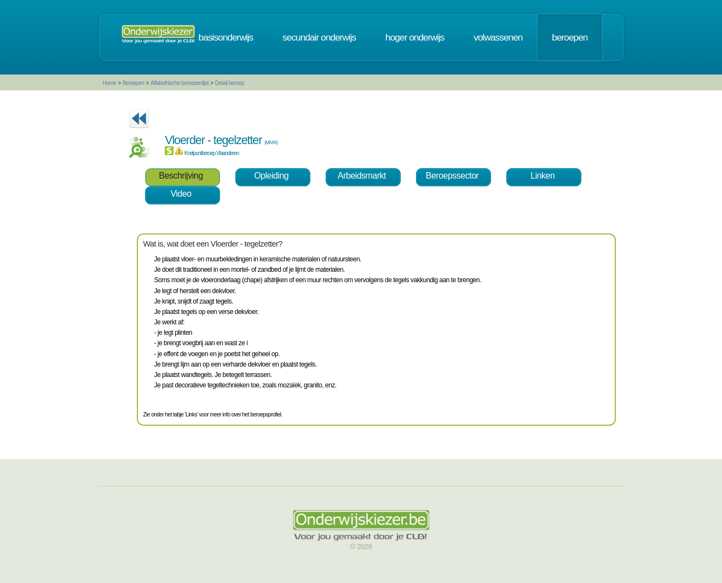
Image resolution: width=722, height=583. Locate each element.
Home (110, 83)
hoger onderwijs (414, 37)
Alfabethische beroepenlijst (180, 83)
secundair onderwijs (319, 37)
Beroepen (133, 83)
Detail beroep (229, 83)
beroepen (569, 37)
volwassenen (497, 37)
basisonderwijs (226, 37)
